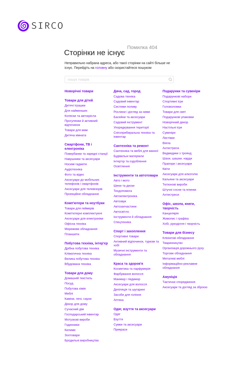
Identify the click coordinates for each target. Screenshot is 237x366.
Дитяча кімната (75, 135)
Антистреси (171, 148)
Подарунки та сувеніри (181, 91)
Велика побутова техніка (82, 258)
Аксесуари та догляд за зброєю (185, 287)
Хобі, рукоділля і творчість (181, 223)
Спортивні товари (126, 236)
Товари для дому (79, 273)
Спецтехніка (122, 222)
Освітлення (122, 166)
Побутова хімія (75, 288)
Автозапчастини (125, 206)
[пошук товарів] (170, 79)
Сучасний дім (74, 309)
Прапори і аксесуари (177, 163)
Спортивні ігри (173, 101)
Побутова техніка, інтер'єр (86, 243)
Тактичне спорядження (179, 282)
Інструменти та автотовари (136, 175)
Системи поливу (125, 106)
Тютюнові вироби (175, 184)
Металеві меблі (173, 258)
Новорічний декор (175, 122)
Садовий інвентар (126, 101)
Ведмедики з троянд (177, 153)
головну (101, 68)
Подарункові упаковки (178, 117)
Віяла (166, 143)
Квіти (166, 169)
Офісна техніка (75, 223)
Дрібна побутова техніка (82, 248)
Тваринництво (173, 243)
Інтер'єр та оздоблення (130, 161)
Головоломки (172, 106)
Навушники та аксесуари (82, 159)
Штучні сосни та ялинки (179, 189)
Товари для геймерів (79, 208)
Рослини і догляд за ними (132, 112)
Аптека (118, 300)
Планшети (72, 234)
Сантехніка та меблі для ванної (136, 151)
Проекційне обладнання (82, 194)
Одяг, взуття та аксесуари (135, 309)
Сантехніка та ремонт (131, 146)
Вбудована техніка (78, 264)
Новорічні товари (79, 91)
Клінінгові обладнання (178, 238)
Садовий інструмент (128, 122)
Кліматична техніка (78, 253)
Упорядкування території (131, 127)
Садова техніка (124, 96)
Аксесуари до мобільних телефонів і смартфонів (82, 181)
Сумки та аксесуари (128, 324)
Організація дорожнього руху (183, 248)
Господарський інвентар (82, 314)
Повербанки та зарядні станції (86, 153)
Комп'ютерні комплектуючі (83, 213)
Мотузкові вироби (77, 319)
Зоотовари (72, 335)
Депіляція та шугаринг (129, 289)
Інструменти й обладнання (132, 217)
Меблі (69, 293)
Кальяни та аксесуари (178, 179)
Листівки (169, 138)
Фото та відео (74, 174)
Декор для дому (76, 304)
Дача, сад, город (127, 91)
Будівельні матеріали (129, 156)
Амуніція (170, 277)
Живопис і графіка (176, 218)
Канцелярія (171, 213)
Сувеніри (169, 132)
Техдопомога (123, 191)
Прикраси (120, 329)
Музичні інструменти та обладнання (130, 252)
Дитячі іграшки (75, 105)
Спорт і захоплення (130, 231)
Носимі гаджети (76, 164)
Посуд (69, 283)
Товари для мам (76, 130)
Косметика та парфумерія (132, 268)
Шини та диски (124, 185)
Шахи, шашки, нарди (177, 158)
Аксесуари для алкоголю (180, 174)
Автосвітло (121, 211)
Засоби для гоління (127, 294)
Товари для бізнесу (178, 232)
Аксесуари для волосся (130, 284)
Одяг (117, 314)
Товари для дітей (79, 100)
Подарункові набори (177, 96)
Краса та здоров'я (128, 263)
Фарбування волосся (128, 274)
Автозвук (120, 201)
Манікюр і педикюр (127, 279)
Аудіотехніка (73, 169)
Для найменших (76, 110)
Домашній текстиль (78, 278)
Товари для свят (174, 112)
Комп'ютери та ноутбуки (85, 203)
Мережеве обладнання (81, 229)
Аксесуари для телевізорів (84, 189)
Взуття (118, 319)
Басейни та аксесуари (129, 117)
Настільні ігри (172, 127)
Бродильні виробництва (82, 340)
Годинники (72, 324)
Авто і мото (121, 180)
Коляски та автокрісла (80, 116)
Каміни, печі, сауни (78, 298)
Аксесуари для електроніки (84, 218)
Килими (70, 330)
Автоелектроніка (125, 196)
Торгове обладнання (177, 253)
